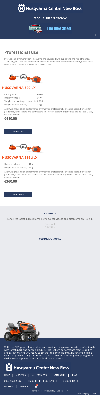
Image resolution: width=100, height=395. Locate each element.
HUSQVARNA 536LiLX (19, 157)
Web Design (82, 393)
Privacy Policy (49, 391)
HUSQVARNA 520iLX (19, 87)
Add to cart (18, 131)
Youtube (50, 226)
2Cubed (92, 393)
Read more (18, 194)
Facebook (50, 224)
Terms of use (37, 391)
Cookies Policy (62, 391)
